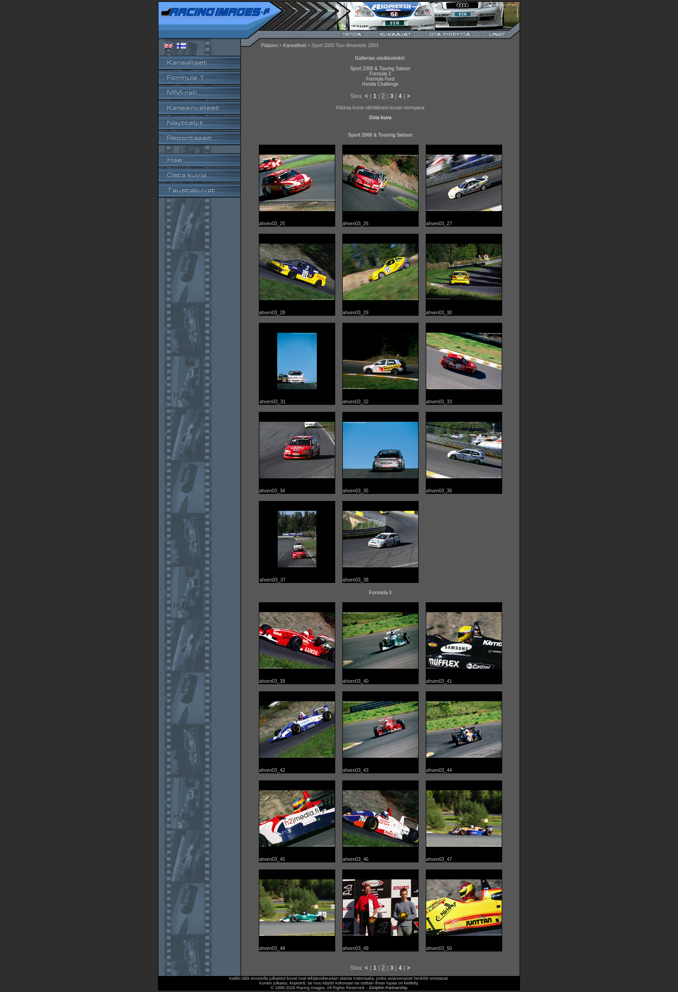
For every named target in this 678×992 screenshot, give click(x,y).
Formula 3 (380, 73)
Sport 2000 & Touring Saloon (380, 68)
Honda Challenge (380, 84)
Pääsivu (269, 45)
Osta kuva (380, 117)
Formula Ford (380, 79)
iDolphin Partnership (388, 987)
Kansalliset (294, 45)
